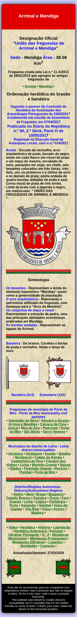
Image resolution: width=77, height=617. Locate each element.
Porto (13, 505)
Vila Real (32, 509)
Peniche (61, 468)
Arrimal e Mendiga (22, 424)
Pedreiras (50, 428)
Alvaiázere (34, 453)
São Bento (32, 431)
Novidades (29, 546)
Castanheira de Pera (27, 461)
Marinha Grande (44, 465)
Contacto (47, 546)
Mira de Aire (30, 428)
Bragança (56, 494)
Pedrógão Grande (38, 468)
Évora (54, 498)
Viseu (46, 509)
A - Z (45, 535)
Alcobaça (15, 453)
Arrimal (30, 86)
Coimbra (40, 498)
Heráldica (27, 527)
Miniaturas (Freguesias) (48, 538)
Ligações (55, 542)
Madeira (37, 513)
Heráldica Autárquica (30, 531)
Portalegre (57, 501)
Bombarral (23, 457)
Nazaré (65, 465)
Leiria (24, 465)
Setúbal (45, 505)
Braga (41, 494)
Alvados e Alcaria (55, 420)
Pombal (26, 472)
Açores (58, 509)
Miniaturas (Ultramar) (28, 542)
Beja (29, 494)
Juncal (13, 428)
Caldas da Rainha (48, 457)
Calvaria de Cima (53, 424)
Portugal (56, 531)
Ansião (50, 453)
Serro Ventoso (54, 431)
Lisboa (41, 501)
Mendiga (45, 86)
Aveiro (18, 494)
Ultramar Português (23, 535)
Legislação (61, 527)
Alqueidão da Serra (23, 420)
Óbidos (15, 468)
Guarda (15, 501)
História (44, 527)
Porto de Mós (44, 472)
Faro (65, 498)
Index (13, 527)
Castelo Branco (18, 498)
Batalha (65, 453)
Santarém (28, 505)
